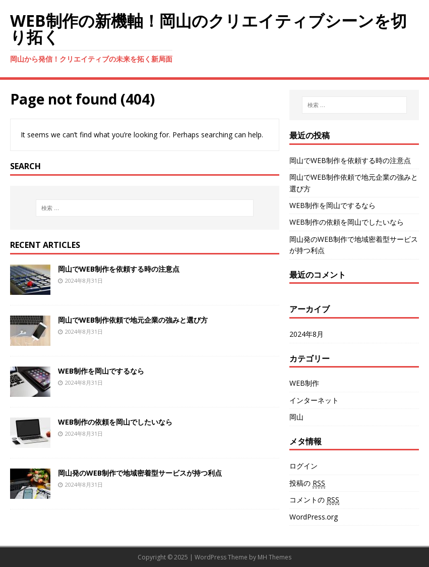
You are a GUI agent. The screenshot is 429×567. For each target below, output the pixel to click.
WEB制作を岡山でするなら (101, 371)
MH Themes (274, 557)
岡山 (296, 417)
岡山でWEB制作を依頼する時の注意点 (118, 269)
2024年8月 (306, 334)
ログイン (303, 466)
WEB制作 (304, 383)
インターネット (314, 400)
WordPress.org (313, 517)
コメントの (314, 500)
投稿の (307, 483)
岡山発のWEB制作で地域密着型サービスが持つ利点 (140, 473)
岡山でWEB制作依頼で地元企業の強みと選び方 (133, 320)
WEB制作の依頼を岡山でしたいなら (115, 422)
